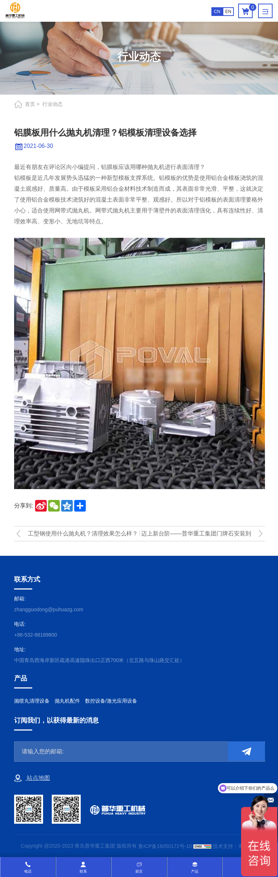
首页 (30, 104)
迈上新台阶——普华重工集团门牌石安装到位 (196, 535)
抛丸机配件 (67, 701)
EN (228, 11)
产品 (194, 871)
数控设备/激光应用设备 (111, 701)
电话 (27, 871)
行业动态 (52, 104)
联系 (83, 871)
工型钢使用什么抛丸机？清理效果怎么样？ (83, 533)
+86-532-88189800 (35, 635)
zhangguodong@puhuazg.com (48, 609)
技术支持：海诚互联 (235, 846)
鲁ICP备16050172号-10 (165, 846)
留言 (139, 871)
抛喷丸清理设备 (32, 701)
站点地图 (32, 778)
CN (217, 11)
